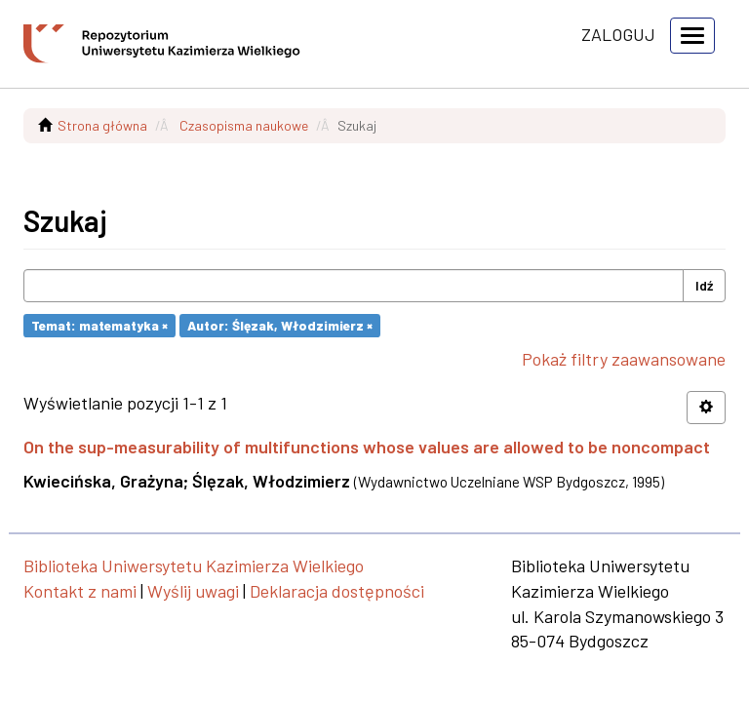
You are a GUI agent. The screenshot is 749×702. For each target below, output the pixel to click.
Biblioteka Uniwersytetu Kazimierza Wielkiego (193, 565)
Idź (704, 285)
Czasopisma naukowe (243, 125)
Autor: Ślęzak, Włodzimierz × (280, 325)
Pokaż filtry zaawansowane (624, 359)
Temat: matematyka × (99, 325)
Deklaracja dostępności (337, 591)
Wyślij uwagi (193, 591)
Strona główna (102, 125)
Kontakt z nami (80, 591)
